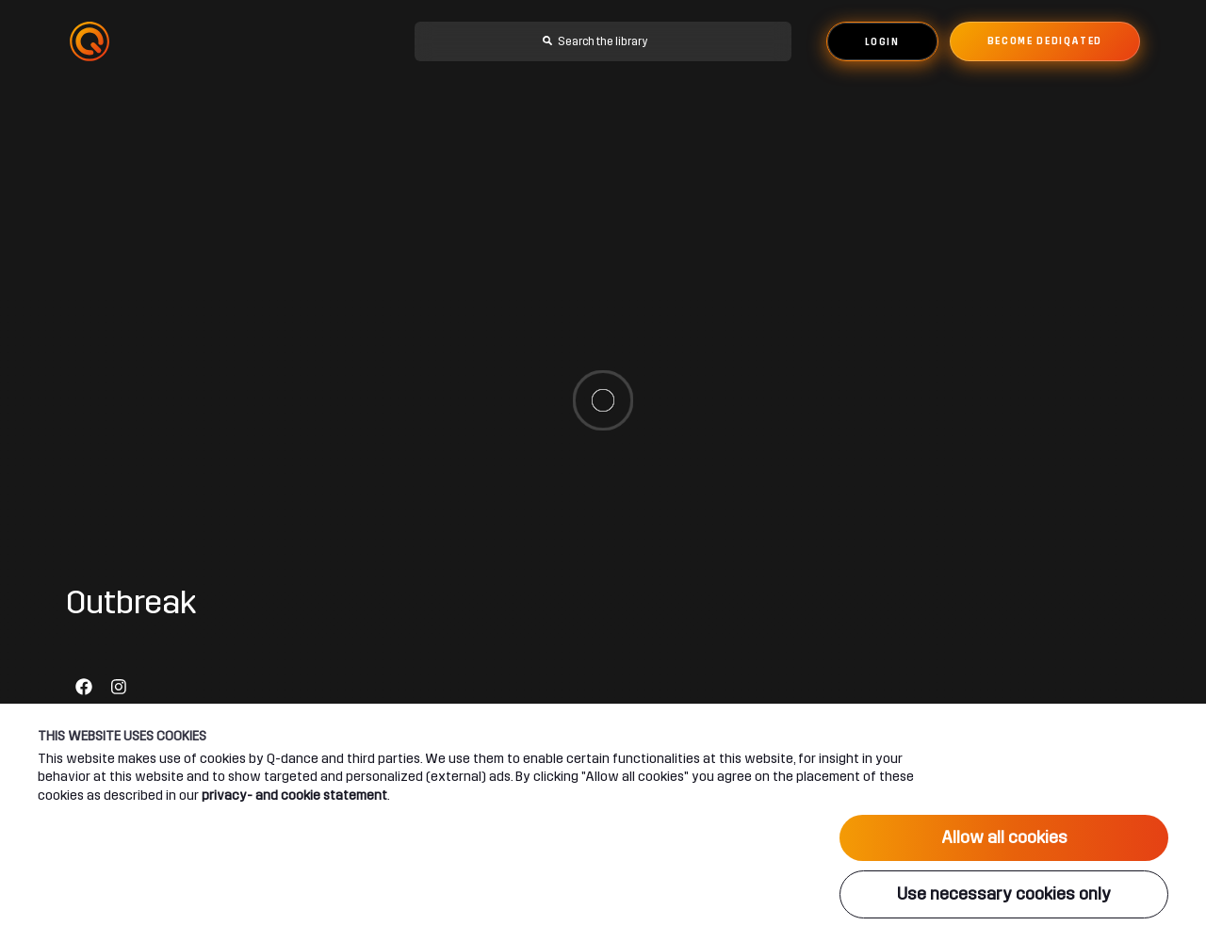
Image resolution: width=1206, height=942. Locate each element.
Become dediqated (1044, 41)
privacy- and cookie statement (294, 795)
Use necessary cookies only (1004, 894)
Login (882, 42)
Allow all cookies (1004, 837)
